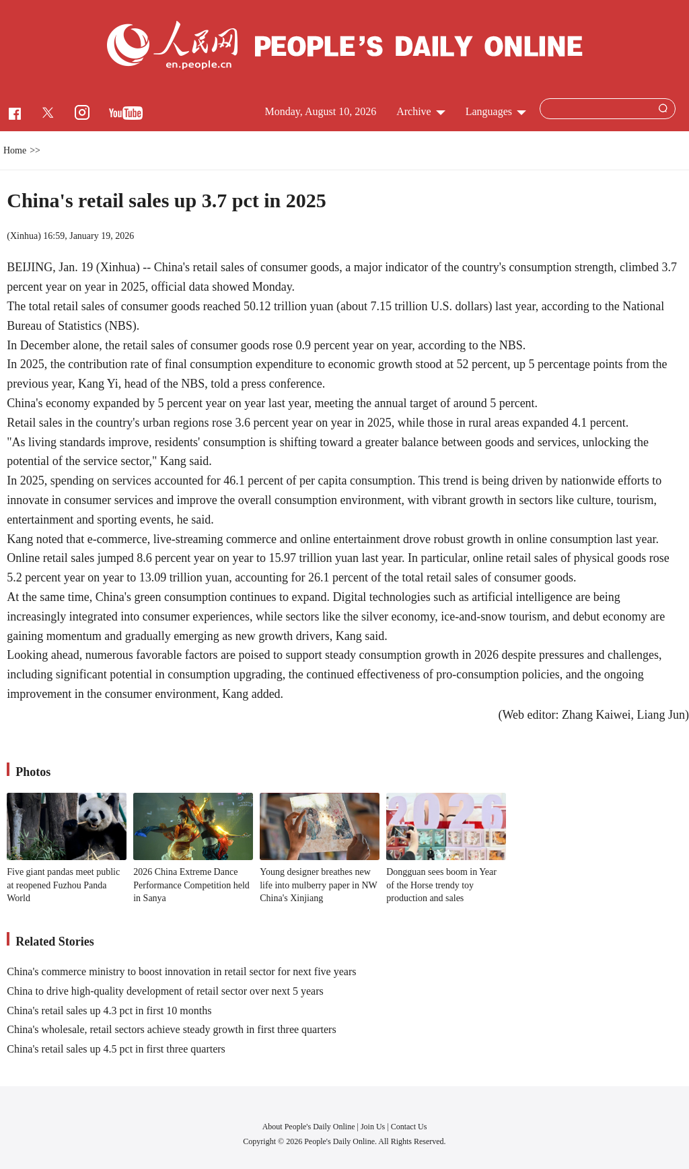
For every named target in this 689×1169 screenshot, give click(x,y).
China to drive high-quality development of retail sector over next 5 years (165, 991)
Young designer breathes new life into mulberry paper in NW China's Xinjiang (318, 885)
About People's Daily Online (308, 1126)
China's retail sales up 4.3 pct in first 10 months (109, 1010)
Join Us (374, 1126)
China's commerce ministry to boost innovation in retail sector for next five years (181, 971)
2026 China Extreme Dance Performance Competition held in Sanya (191, 885)
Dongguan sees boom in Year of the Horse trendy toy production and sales (441, 885)
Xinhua (24, 236)
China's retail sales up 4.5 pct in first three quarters (116, 1049)
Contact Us (409, 1126)
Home (14, 150)
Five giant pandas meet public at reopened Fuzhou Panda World (63, 885)
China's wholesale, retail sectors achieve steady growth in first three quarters (171, 1029)
